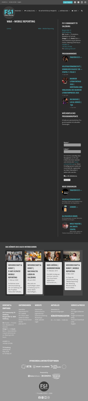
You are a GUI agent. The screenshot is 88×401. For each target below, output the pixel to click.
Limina (9, 29)
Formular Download (77, 320)
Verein (21, 322)
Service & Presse (78, 305)
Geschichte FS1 (23, 311)
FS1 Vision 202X (24, 316)
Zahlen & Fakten (24, 318)
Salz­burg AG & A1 (70, 49)
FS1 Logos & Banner (77, 311)
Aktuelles (55, 305)
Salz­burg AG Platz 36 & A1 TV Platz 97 (7, 352)
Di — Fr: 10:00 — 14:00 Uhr (59, 320)
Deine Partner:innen (25, 320)
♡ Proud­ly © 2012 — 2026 (44, 393)
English (19, 2)
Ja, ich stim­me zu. (70, 176)
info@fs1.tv (5, 2)
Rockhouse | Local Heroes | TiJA (75, 102)
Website (38, 305)
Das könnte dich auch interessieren (20, 246)
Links (72, 322)
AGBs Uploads (39, 320)
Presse (73, 309)
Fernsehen (17, 11)
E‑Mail (66, 149)
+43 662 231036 (12, 2)
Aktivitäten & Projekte (48, 11)
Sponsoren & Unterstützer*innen (44, 360)
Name (66, 142)
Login (36, 322)
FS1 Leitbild (22, 314)
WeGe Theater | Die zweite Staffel (76, 226)
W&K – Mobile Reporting (46, 29)
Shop (72, 314)
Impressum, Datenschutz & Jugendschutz (39, 312)
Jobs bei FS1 (22, 324)
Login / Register (68, 2)
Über (75, 11)
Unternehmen (25, 305)
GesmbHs (22, 309)
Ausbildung (30, 11)
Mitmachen (64, 11)
